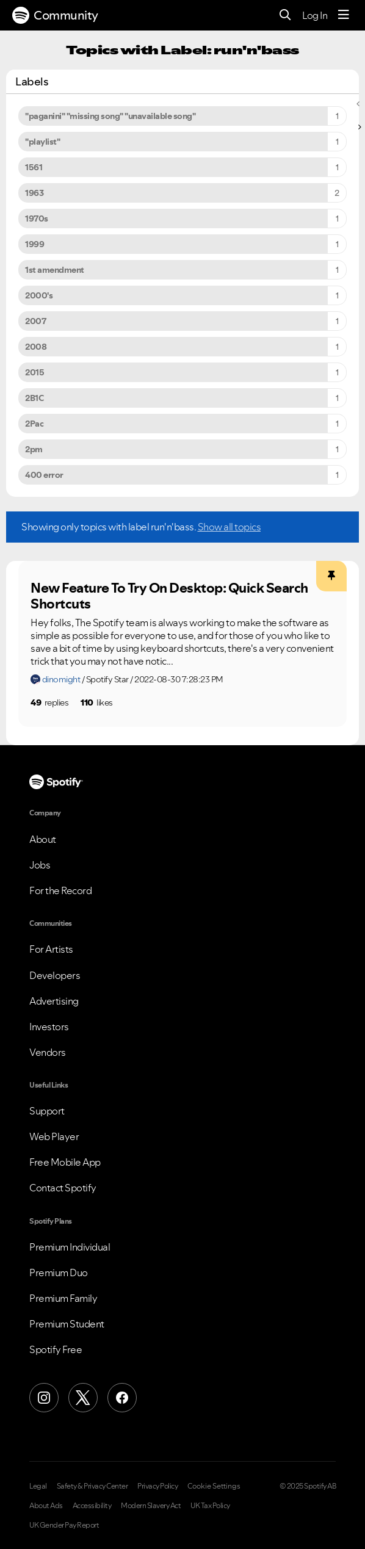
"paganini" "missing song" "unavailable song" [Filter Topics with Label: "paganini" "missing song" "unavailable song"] (110, 116)
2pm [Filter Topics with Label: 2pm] (34, 449)
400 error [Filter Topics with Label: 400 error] (44, 475)
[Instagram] (44, 1397)
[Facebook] (122, 1397)
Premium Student (66, 1324)
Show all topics (229, 526)
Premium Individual (69, 1247)
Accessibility (92, 1506)
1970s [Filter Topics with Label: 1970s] (36, 218)
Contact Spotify (62, 1187)
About (42, 839)
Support (47, 1111)
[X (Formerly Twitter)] (83, 1397)
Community (55, 15)
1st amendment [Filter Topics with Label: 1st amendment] (54, 270)
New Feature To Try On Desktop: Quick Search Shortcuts (169, 596)
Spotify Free (55, 1349)
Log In (314, 15)
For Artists (51, 949)
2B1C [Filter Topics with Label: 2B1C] (34, 398)
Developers (54, 975)
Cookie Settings (213, 1486)
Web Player (54, 1136)
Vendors (47, 1052)
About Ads (46, 1506)
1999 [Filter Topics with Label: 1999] (34, 244)
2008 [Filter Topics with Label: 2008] (35, 347)
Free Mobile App (65, 1162)
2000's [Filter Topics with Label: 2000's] (38, 295)
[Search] (285, 16)
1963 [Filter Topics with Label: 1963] (34, 193)
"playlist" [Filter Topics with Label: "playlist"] (42, 141)
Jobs (39, 865)
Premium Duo (58, 1272)
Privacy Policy (157, 1486)
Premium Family (63, 1298)
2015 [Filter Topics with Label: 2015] (34, 372)
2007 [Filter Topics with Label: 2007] (35, 321)
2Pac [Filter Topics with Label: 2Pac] (34, 423)
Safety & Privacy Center (92, 1486)
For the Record (60, 890)
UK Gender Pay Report (64, 1525)
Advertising (54, 1001)
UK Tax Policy (210, 1506)
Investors (49, 1026)
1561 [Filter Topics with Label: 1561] (33, 167)
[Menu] (343, 15)
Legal (38, 1486)
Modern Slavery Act (151, 1506)
